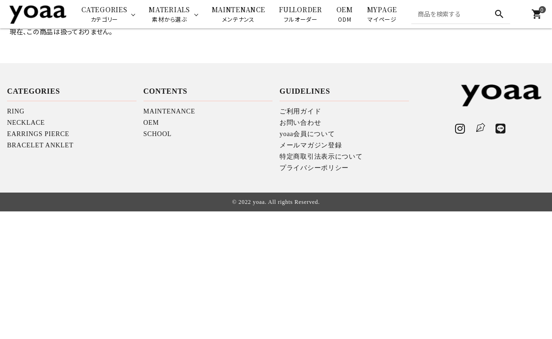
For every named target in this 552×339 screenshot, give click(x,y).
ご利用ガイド (300, 111)
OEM (151, 122)
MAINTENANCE (169, 111)
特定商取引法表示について (321, 156)
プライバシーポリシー (314, 167)
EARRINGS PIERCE (38, 133)
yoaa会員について (307, 133)
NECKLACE (26, 122)
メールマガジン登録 (311, 145)
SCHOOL (158, 133)
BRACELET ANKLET (40, 145)
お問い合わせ (300, 122)
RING (15, 111)
